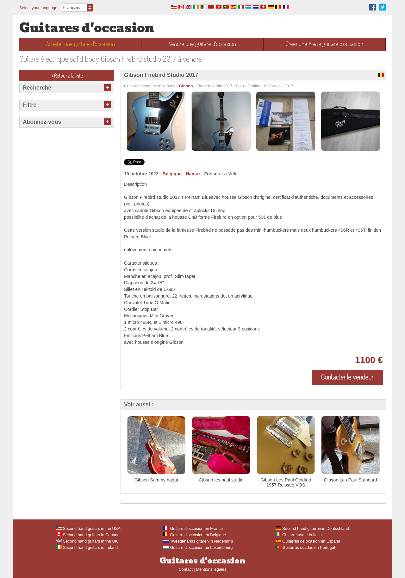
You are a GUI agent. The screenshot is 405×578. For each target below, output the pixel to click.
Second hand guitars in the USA (88, 528)
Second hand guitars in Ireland (87, 547)
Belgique (172, 173)
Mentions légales (211, 569)
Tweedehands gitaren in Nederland (198, 541)
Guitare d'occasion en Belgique (194, 534)
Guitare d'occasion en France (193, 528)
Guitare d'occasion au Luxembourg (198, 547)
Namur (193, 173)
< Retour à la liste (67, 75)
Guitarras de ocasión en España (308, 541)
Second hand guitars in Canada (88, 534)
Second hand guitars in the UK (87, 541)
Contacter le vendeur (347, 376)
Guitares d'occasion (86, 28)
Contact (186, 569)
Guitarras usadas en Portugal (305, 547)
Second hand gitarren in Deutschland (312, 528)
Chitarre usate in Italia (299, 534)
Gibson (186, 86)
